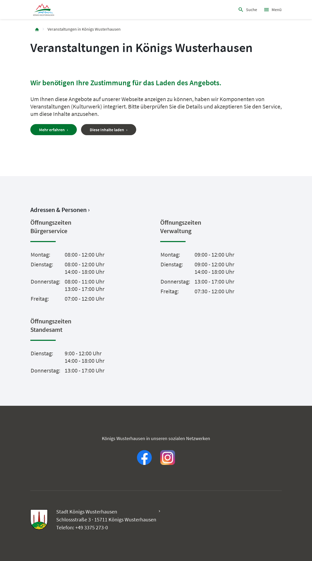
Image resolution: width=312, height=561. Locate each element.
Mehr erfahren (53, 129)
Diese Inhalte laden (108, 129)
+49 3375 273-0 (91, 527)
